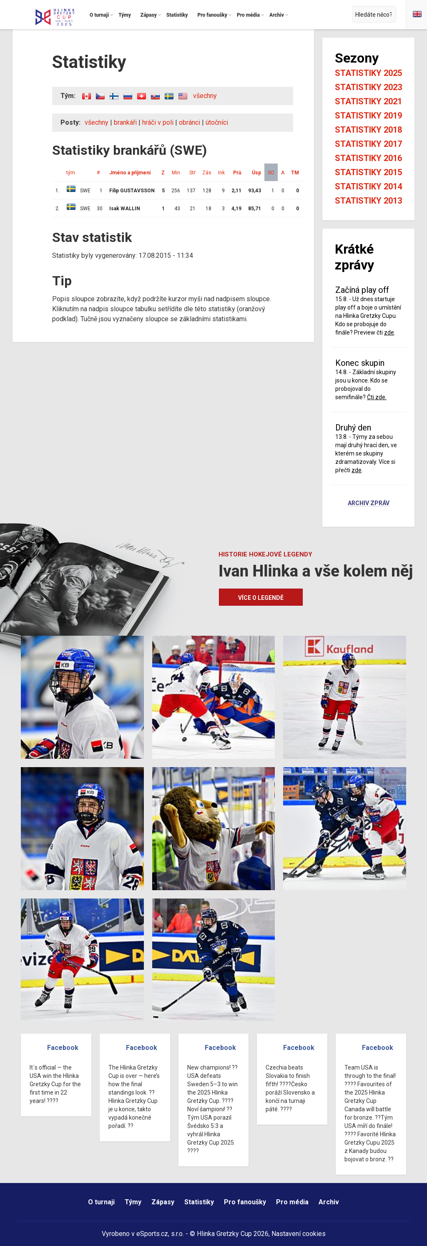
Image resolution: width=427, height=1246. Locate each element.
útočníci (217, 122)
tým (70, 173)
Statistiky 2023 (368, 87)
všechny (205, 96)
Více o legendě (261, 597)
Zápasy (162, 1202)
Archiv (329, 1202)
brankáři (125, 122)
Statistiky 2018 (368, 130)
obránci (189, 122)
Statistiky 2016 (368, 158)
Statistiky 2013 (368, 201)
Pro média (292, 1202)
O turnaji (101, 1202)
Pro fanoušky (245, 1202)
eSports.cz (152, 1234)
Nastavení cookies (298, 1234)
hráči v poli (157, 122)
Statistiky (199, 1202)
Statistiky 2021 (368, 101)
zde (389, 332)
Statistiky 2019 (368, 116)
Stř (192, 173)
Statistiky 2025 (368, 73)
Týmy (133, 1202)
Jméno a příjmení (130, 173)
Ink (221, 173)
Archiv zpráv (368, 503)
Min (176, 173)
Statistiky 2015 (368, 172)
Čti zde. (377, 397)
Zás (206, 173)
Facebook (62, 1048)
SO (271, 173)
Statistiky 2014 (368, 186)
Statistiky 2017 (368, 144)
